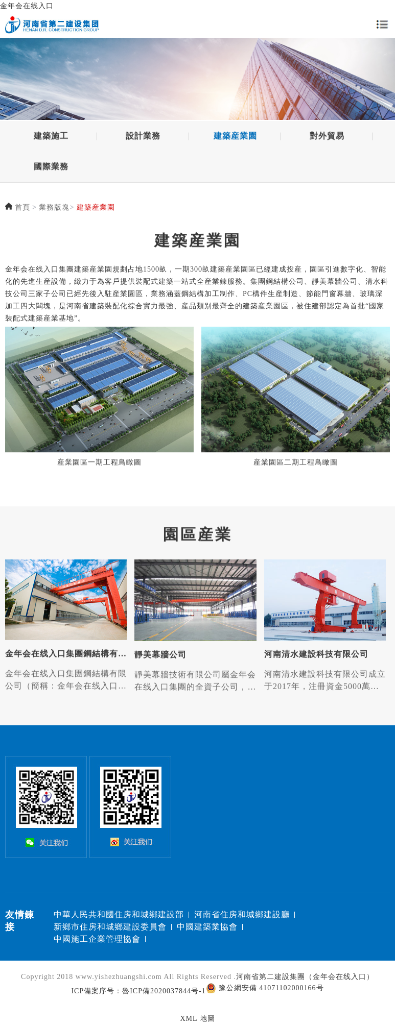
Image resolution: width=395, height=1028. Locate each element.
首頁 (22, 208)
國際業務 (51, 168)
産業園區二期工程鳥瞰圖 (295, 466)
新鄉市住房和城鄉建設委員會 (110, 926)
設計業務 (143, 137)
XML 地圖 (197, 1018)
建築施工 (51, 137)
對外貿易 (327, 137)
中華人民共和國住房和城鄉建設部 (119, 914)
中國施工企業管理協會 (97, 939)
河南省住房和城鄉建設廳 (242, 914)
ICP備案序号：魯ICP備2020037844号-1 (138, 991)
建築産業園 (235, 137)
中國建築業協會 (207, 926)
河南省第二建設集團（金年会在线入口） (305, 977)
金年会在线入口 (27, 6)
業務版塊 (54, 208)
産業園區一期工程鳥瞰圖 (99, 466)
